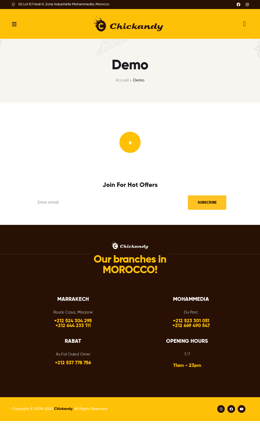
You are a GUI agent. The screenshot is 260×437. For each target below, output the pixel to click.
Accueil (122, 80)
